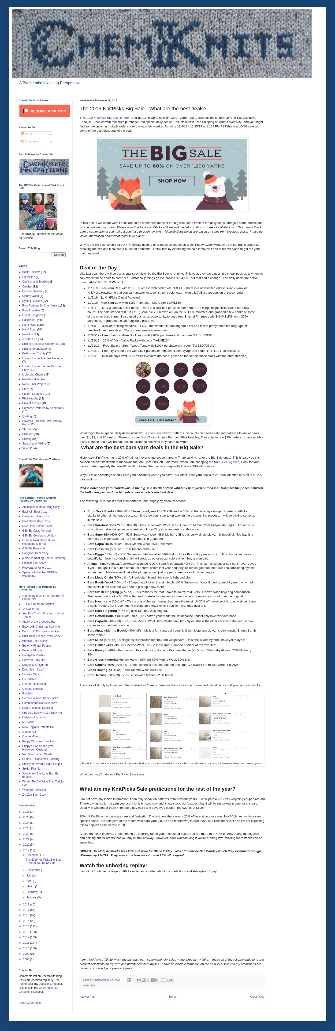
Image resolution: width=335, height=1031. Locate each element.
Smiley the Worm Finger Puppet (42, 764)
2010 (26, 948)
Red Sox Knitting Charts (37, 754)
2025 (26, 817)
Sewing (26, 439)
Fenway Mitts (30, 674)
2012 (26, 937)
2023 (26, 828)
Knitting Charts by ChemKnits (40, 343)
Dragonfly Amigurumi (35, 665)
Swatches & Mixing (34, 443)
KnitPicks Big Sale (226, 462)
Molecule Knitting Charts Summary (44, 558)
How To (27, 334)
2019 (26, 850)
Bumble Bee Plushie (35, 641)
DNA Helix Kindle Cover (37, 526)
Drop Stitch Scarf (33, 669)
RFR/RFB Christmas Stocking (41, 759)
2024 (26, 822)
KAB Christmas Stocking (37, 707)
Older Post (257, 996)
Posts (26, 134)
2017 (26, 910)
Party (25, 389)
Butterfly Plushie (32, 650)
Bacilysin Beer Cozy (34, 511)
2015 (26, 921)
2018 (26, 904)
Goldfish (27, 693)
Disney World (30, 296)
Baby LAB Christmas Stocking (41, 626)
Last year (150, 433)
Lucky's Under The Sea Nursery (42, 358)
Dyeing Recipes (32, 301)
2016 (26, 915)
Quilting (27, 416)
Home (173, 996)
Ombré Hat (29, 731)
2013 (26, 932)
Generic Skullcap (33, 688)
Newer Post (88, 996)
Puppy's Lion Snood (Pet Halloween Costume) (37, 747)
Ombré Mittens (31, 736)
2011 (26, 942)
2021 (26, 839)
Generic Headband (34, 684)
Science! (27, 434)
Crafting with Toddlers (35, 281)
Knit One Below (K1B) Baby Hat (42, 712)
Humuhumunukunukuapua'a (39, 703)
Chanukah (28, 277)
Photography (30, 398)
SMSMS (27, 429)
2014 (26, 926)
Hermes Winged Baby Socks (40, 698)
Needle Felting (31, 379)
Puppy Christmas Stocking (38, 741)
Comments (29, 141)
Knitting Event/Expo (34, 348)
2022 (26, 834)
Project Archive (31, 403)
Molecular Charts (33, 374)
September (33, 870)
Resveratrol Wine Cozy (36, 567)
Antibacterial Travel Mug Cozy (41, 507)
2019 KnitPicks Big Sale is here (107, 117)
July (29, 875)
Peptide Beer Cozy (34, 562)
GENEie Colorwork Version (39, 535)
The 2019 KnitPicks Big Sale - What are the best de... (44, 861)
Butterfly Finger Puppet (36, 645)
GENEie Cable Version (36, 530)
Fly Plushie (29, 679)
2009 (26, 953)
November (33, 855)
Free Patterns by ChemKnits (40, 305)
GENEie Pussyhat (33, 548)
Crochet (27, 286)
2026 (26, 811)
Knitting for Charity (33, 353)
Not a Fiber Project (34, 384)
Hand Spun (29, 329)
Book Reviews (31, 272)
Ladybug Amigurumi (34, 717)
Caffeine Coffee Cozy (35, 516)
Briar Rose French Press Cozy (41, 636)
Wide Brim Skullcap (34, 789)
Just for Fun (29, 339)
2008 (26, 959)
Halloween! (29, 320)
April (29, 881)
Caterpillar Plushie (33, 655)
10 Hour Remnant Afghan (38, 604)
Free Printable (31, 310)
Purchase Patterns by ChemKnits (43, 408)
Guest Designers (32, 315)
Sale (93, 985)
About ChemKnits (30, 1002)
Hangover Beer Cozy (35, 553)
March (30, 886)
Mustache (28, 722)
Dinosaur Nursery (33, 291)
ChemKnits (100, 979)
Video (25, 448)
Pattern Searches (33, 393)
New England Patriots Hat (38, 727)
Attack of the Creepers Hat (38, 621)
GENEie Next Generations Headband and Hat (38, 542)
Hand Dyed (29, 324)
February (32, 892)
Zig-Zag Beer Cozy (34, 794)
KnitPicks (95, 959)
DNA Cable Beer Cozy (36, 521)
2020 (26, 844)
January (31, 897)
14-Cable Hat (30, 608)
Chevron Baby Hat (33, 660)
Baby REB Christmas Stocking (41, 631)
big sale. (119, 763)
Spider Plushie (31, 768)
